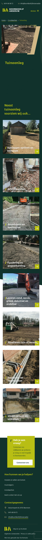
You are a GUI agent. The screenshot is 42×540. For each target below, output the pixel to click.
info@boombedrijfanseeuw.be (30, 3)
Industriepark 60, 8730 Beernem (19, 508)
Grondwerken (12, 20)
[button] (35, 10)
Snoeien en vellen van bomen (14, 480)
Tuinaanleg (23, 20)
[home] (13, 10)
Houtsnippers (9, 485)
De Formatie (24, 538)
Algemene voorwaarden (12, 534)
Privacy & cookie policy (28, 534)
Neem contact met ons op (13, 495)
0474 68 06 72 (8, 3)
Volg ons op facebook (20, 529)
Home (4, 20)
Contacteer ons (23, 462)
